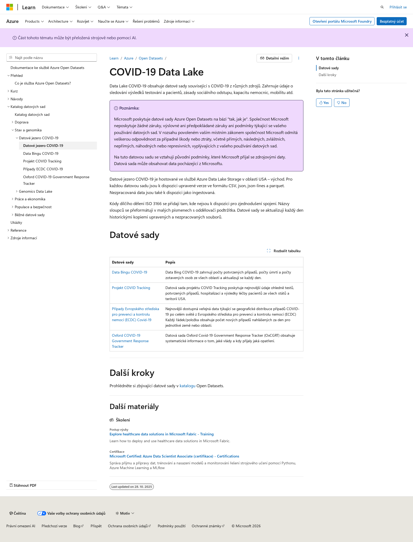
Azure (128, 58)
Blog (76, 525)
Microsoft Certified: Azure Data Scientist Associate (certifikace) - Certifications (174, 456)
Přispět (96, 525)
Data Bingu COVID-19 (129, 272)
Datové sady (329, 67)
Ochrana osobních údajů (128, 525)
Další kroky (327, 74)
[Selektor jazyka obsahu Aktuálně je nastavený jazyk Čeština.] (17, 513)
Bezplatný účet (392, 21)
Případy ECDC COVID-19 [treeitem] (43, 168)
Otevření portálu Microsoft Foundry (342, 21)
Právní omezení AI (20, 525)
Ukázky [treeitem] (16, 222)
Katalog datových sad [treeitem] (32, 114)
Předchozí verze (54, 525)
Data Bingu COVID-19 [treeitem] (40, 153)
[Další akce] (298, 58)
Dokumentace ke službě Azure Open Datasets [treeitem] (47, 67)
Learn (114, 58)
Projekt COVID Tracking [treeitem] (42, 160)
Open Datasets (151, 58)
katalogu (187, 385)
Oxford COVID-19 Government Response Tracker (130, 341)
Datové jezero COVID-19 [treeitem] (43, 145)
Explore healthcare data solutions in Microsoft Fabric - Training (162, 434)
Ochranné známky (206, 525)
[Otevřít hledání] (382, 7)
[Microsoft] (9, 7)
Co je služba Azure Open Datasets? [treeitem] (43, 83)
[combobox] (51, 57)
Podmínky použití (171, 525)
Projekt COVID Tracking (131, 287)
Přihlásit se (398, 6)
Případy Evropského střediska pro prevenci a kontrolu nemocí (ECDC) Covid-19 (135, 314)
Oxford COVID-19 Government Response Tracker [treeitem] (56, 180)
